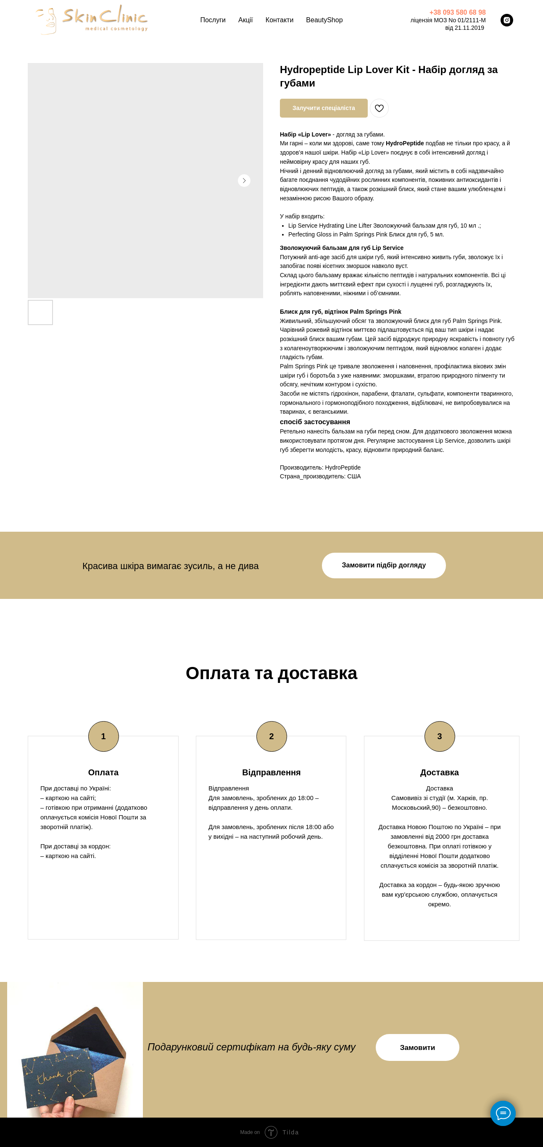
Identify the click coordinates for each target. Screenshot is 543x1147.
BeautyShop (324, 20)
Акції (245, 20)
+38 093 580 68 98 (458, 12)
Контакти (280, 20)
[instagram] (507, 20)
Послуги (213, 20)
